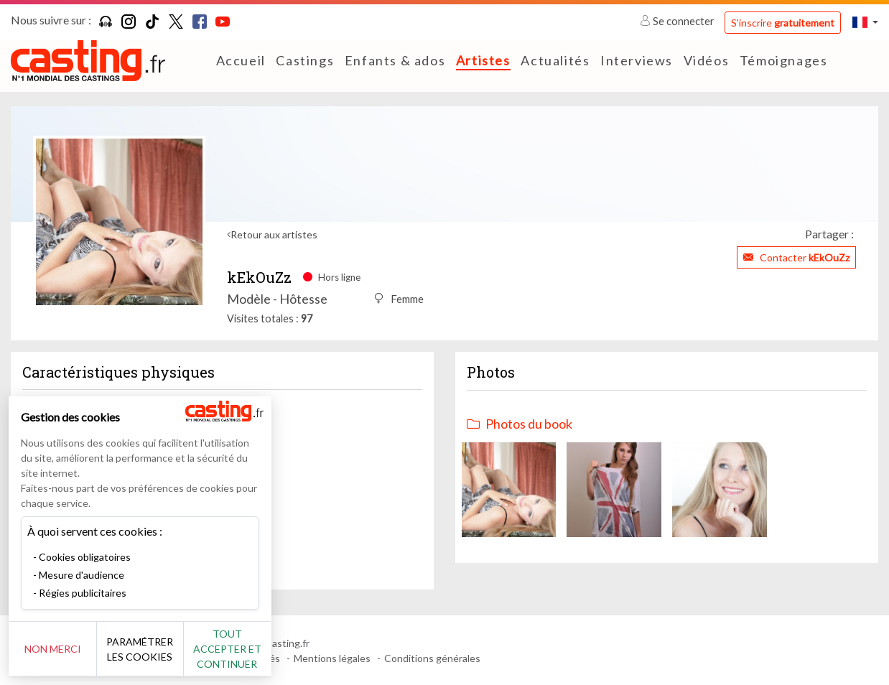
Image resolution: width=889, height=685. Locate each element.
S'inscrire (782, 23)
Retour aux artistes (274, 234)
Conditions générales (432, 658)
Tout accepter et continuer (259, 649)
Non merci (59, 649)
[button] (865, 22)
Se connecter (678, 20)
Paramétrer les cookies (159, 649)
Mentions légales (332, 658)
